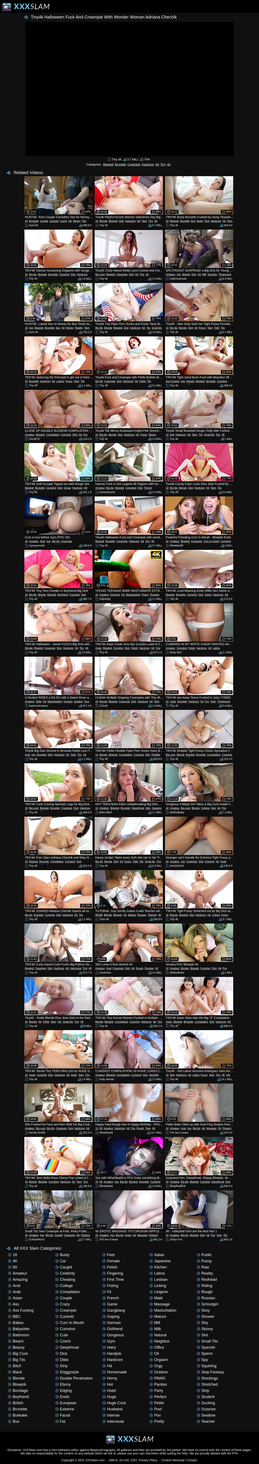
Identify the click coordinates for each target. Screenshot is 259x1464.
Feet (108, 1255)
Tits (148, 327)
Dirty (61, 1366)
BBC (14, 1316)
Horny (109, 1378)
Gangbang (113, 1310)
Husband (112, 1409)
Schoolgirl (207, 1304)
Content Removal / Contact (179, 1460)
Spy (202, 1360)
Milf (204, 274)
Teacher (152, 915)
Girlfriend (112, 1329)
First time (113, 1279)
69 (100, 1128)
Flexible (156, 754)
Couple (44, 221)
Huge (223, 861)
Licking (60, 381)
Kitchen (158, 1267)
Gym (108, 1341)
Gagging (156, 808)
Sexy (203, 1310)
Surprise (212, 274)
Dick (121, 221)
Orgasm (68, 701)
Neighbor (159, 1341)
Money (77, 221)
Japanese (160, 1261)
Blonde (103, 221)
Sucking (206, 1403)
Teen (144, 221)
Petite (142, 381)
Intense (111, 1415)
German (111, 1323)
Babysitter (19, 1329)
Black (15, 1372)
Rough (139, 968)
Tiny (163, 164)
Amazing (17, 1279)
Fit (106, 1292)
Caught (58, 1235)
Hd (157, 164)
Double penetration (74, 1378)
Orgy (155, 1366)
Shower (205, 1316)
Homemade (114, 1372)
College (205, 808)
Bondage (18, 1390)
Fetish (134, 648)
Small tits (157, 327)
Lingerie (158, 1292)
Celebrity (65, 1273)
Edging (63, 1390)
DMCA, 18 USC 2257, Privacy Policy (133, 1460)
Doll (172, 434)
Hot (228, 1075)
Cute (61, 1335)
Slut (202, 1335)
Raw (203, 1267)
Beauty (190, 381)
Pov (84, 221)
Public (204, 1255)
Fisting (110, 1286)
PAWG (157, 1378)
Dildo (39, 701)
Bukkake (17, 1415)
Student (78, 701)
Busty (200, 221)
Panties (158, 1384)
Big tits (33, 274)
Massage (211, 1128)
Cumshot (64, 274)
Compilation (52, 434)
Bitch (14, 1366)
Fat (60, 1421)
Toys (86, 701)
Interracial (75, 968)
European (66, 1403)
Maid (155, 1298)
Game (208, 594)
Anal (42, 541)
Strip (203, 1390)
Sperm (205, 1353)
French (148, 487)
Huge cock (114, 1403)
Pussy (202, 327)
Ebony (63, 1384)
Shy (202, 1323)
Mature (132, 915)
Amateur (170, 274)
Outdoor (85, 1235)
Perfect (157, 1397)
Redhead (207, 1279)
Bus (193, 221)
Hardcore (148, 164)
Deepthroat (138, 808)
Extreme (115, 594)
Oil (219, 1128)
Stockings (207, 1378)
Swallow (206, 1415)
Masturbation (133, 594)
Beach (15, 1341)
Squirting (207, 1366)
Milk (155, 1329)
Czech (63, 221)
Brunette (120, 164)
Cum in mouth (211, 541)
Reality (79, 327)
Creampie (133, 164)
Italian (156, 1255)
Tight (217, 327)
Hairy (109, 1347)
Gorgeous (113, 1335)
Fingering (112, 1273)
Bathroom (18, 1335)
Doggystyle (67, 1372)
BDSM (99, 915)
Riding (204, 1286)
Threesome (224, 274)
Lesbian (158, 1279)
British (15, 1403)
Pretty (156, 1421)
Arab (14, 1292)
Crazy (62, 1304)
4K (169, 164)
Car (60, 1261)
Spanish (206, 1347)
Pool (155, 1409)
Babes (15, 1323)
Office (156, 1347)
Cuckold (53, 221)
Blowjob (108, 164)
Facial (62, 1415)
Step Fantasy (210, 1372)
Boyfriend (62, 594)
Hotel (109, 1390)
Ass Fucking (172, 381)
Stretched (207, 1384)
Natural (157, 1335)
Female (111, 1261)
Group (67, 487)
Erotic (128, 1235)
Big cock (100, 274)
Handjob (154, 1075)
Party (156, 1390)
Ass (179, 274)
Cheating (65, 1279)
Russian (154, 594)
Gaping (110, 1316)
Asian (98, 648)
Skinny (152, 434)
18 (26, 221)
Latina (216, 648)
